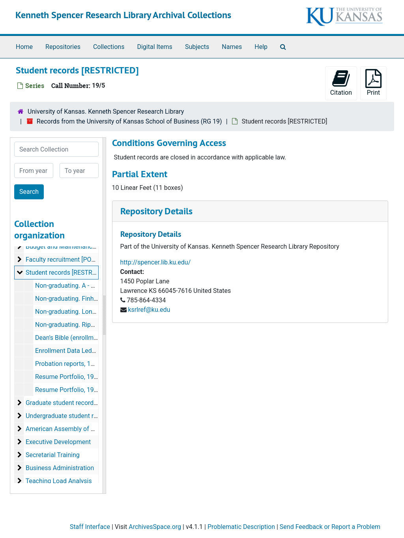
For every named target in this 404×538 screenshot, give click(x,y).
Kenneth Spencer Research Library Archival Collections (123, 15)
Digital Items (154, 47)
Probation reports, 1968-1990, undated (89, 363)
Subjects (197, 47)
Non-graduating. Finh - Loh (72, 298)
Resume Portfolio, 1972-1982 (76, 377)
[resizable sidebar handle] (104, 315)
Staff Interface (90, 527)
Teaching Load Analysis (59, 481)
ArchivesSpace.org (155, 527)
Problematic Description (241, 527)
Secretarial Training (53, 455)
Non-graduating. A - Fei (67, 285)
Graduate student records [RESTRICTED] (82, 403)
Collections (109, 47)
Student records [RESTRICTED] (68, 272)
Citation (341, 82)
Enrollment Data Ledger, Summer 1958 (89, 350)
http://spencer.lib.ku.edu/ (155, 262)
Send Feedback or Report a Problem (330, 527)
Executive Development (58, 442)
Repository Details (156, 211)
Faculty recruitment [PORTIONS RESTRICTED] (89, 259)
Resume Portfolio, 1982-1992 (76, 390)
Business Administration (60, 468)
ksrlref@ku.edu (149, 309)
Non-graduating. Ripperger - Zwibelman (89, 324)
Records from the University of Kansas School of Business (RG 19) (129, 121)
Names (232, 47)
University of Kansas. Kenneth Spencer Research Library (106, 111)
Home (24, 47)
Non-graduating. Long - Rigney (77, 311)
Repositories (62, 47)
